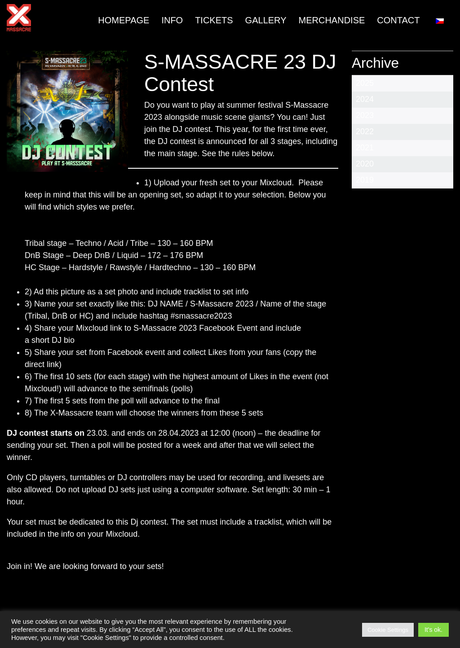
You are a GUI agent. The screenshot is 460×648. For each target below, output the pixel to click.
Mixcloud (276, 182)
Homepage (123, 20)
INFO (172, 20)
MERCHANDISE (332, 20)
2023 (365, 115)
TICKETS (214, 20)
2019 (365, 179)
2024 (365, 99)
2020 (365, 163)
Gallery (266, 20)
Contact (398, 20)
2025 (365, 83)
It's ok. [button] (433, 629)
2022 (365, 131)
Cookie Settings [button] (387, 629)
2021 (365, 147)
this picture (66, 291)
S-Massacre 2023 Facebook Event (194, 328)
